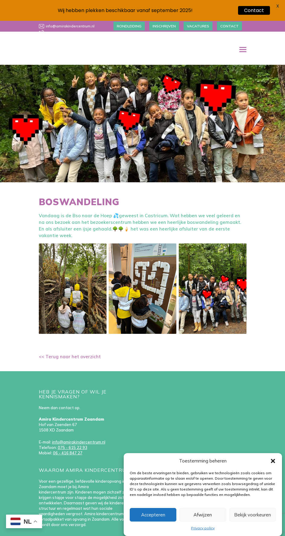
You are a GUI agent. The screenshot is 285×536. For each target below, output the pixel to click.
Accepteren (153, 515)
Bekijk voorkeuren (252, 515)
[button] (273, 461)
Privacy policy (203, 528)
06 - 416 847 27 (67, 444)
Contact (254, 10)
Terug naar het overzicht (72, 348)
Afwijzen (203, 515)
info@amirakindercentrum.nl (78, 433)
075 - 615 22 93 (72, 439)
